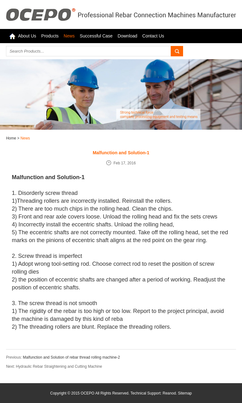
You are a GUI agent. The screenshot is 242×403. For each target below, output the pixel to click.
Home (11, 138)
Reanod (169, 393)
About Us (27, 35)
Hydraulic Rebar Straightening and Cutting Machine (59, 366)
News (69, 35)
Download (127, 35)
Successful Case (96, 35)
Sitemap (185, 393)
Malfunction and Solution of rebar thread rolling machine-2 (71, 357)
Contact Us (153, 35)
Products (50, 35)
